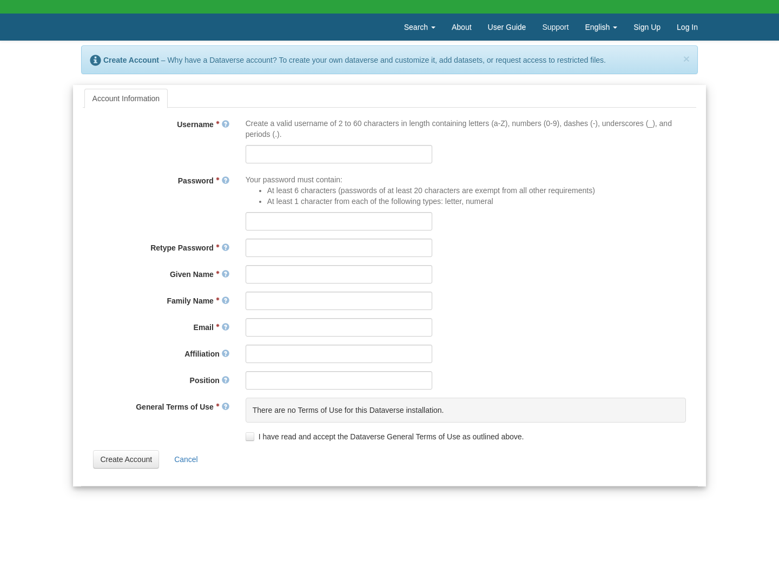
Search (419, 27)
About (462, 27)
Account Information (126, 98)
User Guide (507, 27)
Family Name (198, 301)
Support (555, 27)
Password (203, 180)
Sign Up (647, 27)
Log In (687, 27)
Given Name (199, 274)
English (601, 27)
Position (209, 380)
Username (203, 124)
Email (211, 327)
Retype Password (189, 247)
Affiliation (206, 354)
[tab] (126, 98)
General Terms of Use (182, 407)
